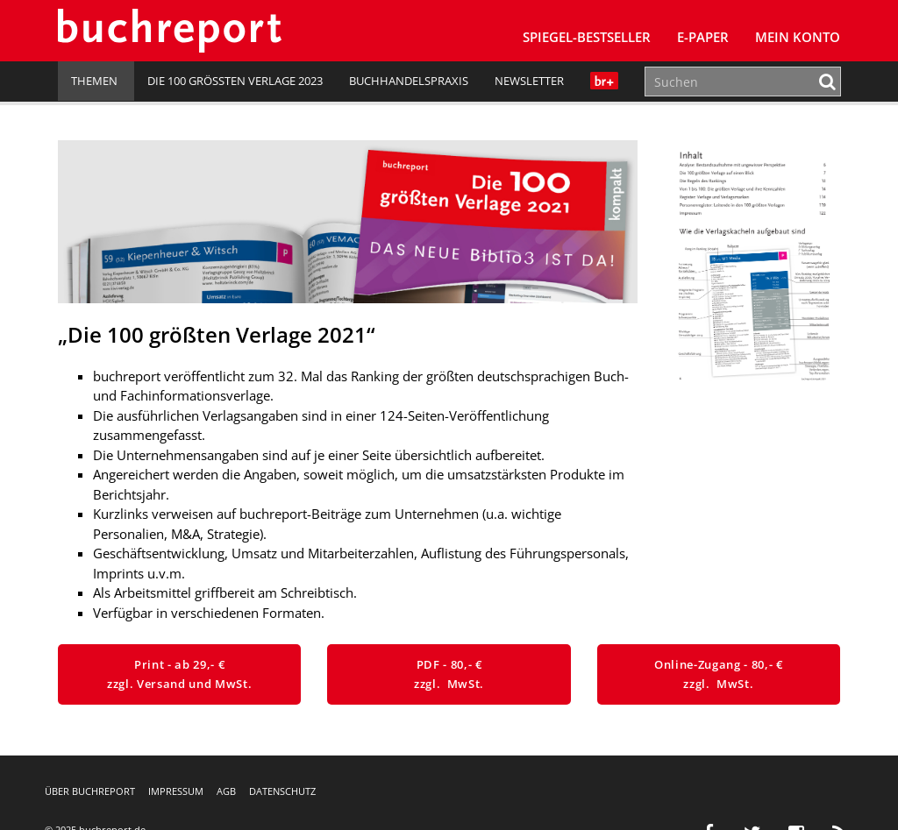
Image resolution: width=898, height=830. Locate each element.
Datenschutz (282, 791)
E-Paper (703, 37)
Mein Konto (797, 37)
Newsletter (529, 81)
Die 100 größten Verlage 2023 (235, 81)
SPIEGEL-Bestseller (587, 37)
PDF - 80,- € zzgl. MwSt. (449, 674)
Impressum (175, 791)
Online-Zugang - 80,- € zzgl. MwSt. (718, 674)
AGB (226, 791)
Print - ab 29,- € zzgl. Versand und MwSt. (179, 674)
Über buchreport (90, 791)
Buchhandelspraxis (408, 81)
